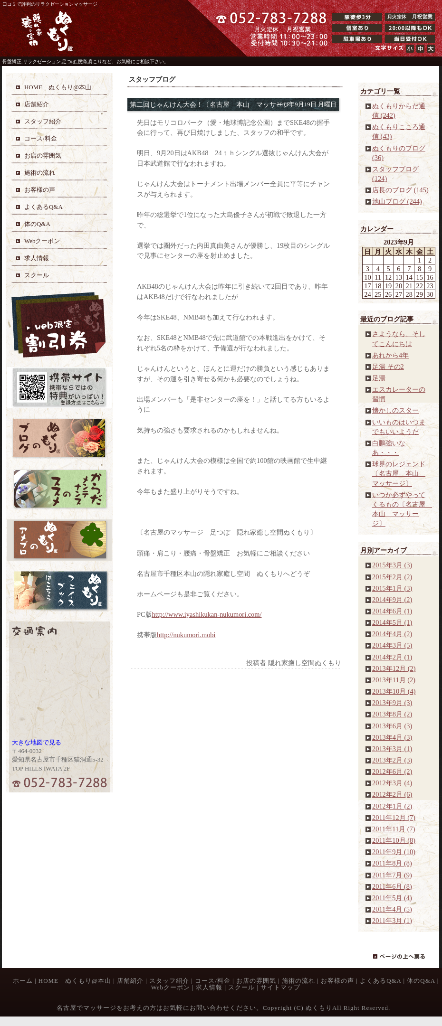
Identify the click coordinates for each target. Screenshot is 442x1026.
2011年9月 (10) (393, 852)
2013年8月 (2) (392, 714)
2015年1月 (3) (392, 588)
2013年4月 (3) (392, 737)
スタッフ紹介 (169, 980)
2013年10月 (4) (394, 691)
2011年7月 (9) (392, 875)
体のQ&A (421, 980)
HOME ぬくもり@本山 (74, 980)
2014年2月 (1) (392, 657)
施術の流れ (298, 980)
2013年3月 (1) (392, 749)
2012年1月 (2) (392, 806)
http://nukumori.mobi (186, 635)
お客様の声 (337, 980)
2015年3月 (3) (392, 565)
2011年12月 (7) (393, 817)
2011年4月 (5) (392, 909)
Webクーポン (170, 987)
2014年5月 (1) (392, 622)
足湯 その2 (388, 366)
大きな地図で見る (36, 742)
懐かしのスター (395, 410)
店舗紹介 (130, 980)
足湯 (378, 378)
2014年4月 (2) (392, 634)
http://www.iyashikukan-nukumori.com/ (207, 614)
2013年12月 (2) (394, 668)
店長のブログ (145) (400, 190)
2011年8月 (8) (392, 863)
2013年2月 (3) (392, 760)
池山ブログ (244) (397, 201)
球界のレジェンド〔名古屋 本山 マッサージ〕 (398, 473)
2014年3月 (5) (392, 645)
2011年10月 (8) (393, 840)
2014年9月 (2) (392, 599)
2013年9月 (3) (392, 702)
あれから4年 (390, 355)
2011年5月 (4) (392, 898)
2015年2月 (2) (392, 577)
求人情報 (209, 987)
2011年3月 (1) (392, 920)
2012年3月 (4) (392, 783)
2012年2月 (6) (392, 794)
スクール (241, 987)
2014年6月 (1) (392, 611)
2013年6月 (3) (392, 726)
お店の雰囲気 (256, 980)
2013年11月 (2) (393, 680)
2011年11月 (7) (393, 829)
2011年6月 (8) (392, 886)
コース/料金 (213, 980)
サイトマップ (280, 987)
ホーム (23, 980)
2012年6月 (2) (392, 771)
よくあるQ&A (380, 980)
